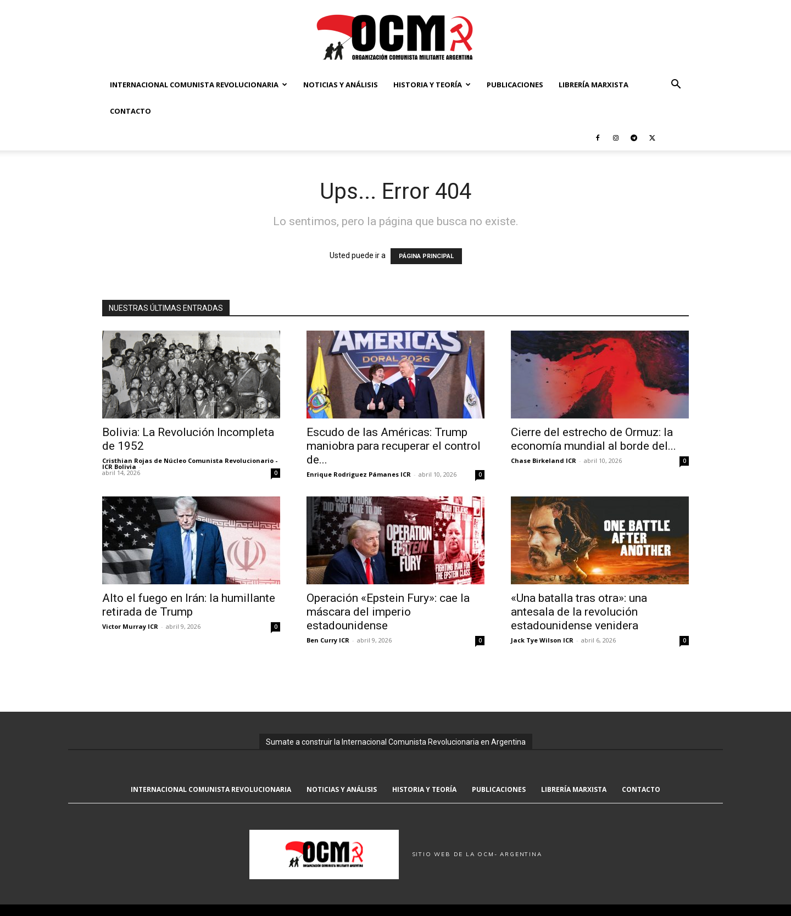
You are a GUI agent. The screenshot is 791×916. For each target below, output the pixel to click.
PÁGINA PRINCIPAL (426, 256)
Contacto (130, 111)
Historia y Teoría (432, 85)
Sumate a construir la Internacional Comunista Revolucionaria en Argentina (396, 742)
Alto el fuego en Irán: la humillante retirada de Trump (188, 604)
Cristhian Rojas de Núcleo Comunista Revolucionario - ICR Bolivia (189, 463)
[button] (675, 85)
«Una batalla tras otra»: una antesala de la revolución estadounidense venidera (579, 611)
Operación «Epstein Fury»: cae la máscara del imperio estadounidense (388, 611)
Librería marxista (593, 85)
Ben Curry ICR (328, 640)
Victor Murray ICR (130, 626)
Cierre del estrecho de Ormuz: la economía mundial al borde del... (593, 439)
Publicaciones (515, 85)
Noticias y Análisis (340, 85)
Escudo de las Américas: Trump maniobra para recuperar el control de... (394, 446)
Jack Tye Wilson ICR (542, 640)
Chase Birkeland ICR (543, 460)
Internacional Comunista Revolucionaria (198, 85)
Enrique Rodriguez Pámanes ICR (359, 474)
